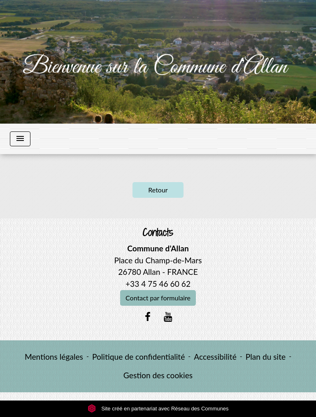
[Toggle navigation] (20, 138)
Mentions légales (54, 356)
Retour (157, 190)
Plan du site (266, 356)
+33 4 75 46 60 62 (158, 283)
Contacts (157, 233)
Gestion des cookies (158, 375)
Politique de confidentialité (138, 356)
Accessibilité (215, 356)
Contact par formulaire (158, 298)
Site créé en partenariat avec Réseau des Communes (158, 408)
